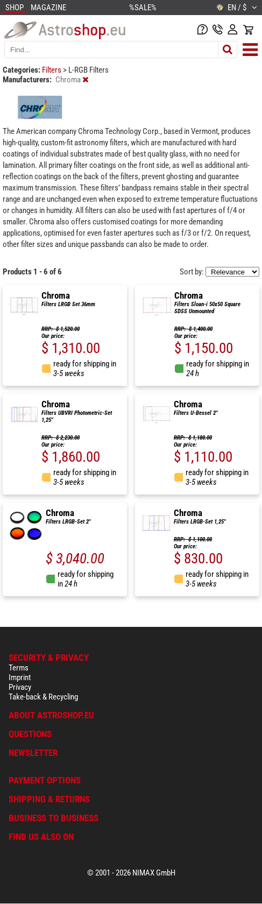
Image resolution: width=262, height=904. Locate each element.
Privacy (20, 687)
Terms (19, 668)
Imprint (20, 677)
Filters (52, 70)
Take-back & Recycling (43, 697)
